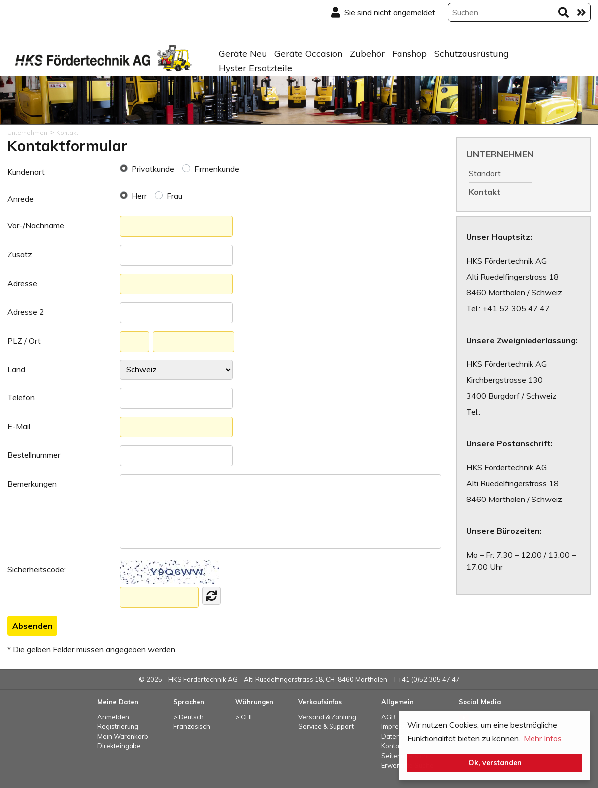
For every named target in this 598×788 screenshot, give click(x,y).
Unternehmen (499, 154)
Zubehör (367, 53)
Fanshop (409, 53)
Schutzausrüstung (471, 53)
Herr (139, 196)
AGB (388, 717)
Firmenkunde (216, 169)
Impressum (397, 726)
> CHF (244, 717)
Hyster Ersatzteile (255, 67)
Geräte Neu (243, 53)
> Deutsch (188, 717)
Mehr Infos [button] (543, 738)
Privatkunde (153, 169)
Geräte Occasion (308, 53)
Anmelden (113, 717)
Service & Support (326, 726)
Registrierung (117, 726)
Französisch (191, 726)
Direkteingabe (119, 746)
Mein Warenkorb (122, 736)
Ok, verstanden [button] (495, 762)
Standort (485, 173)
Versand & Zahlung (327, 717)
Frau (174, 196)
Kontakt (484, 192)
